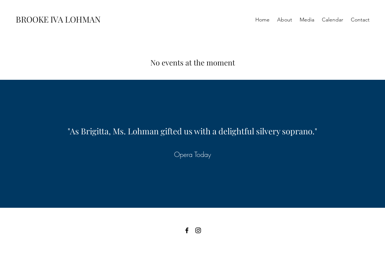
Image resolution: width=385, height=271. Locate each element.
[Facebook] (187, 230)
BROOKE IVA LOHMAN (58, 19)
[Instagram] (198, 230)
